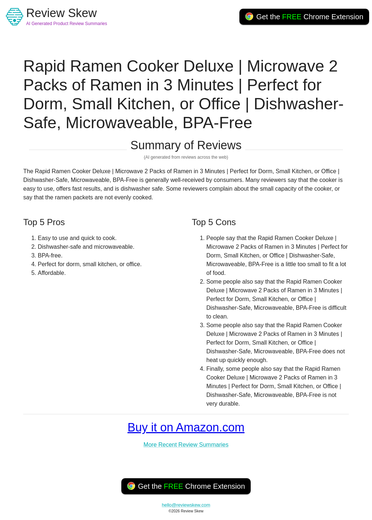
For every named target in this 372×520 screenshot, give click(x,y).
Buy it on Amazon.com (186, 427)
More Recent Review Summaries (186, 445)
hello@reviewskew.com (186, 505)
